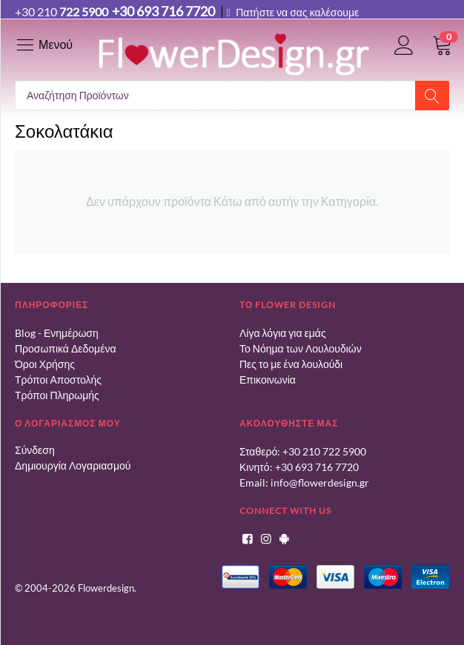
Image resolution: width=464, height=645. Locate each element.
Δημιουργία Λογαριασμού (72, 465)
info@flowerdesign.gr (320, 482)
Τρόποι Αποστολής (58, 379)
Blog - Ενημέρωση (57, 333)
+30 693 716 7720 (317, 467)
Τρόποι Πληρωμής (57, 395)
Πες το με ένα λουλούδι (290, 364)
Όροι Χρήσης (45, 364)
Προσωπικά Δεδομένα (65, 348)
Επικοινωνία (267, 379)
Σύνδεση (35, 450)
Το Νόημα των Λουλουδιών (300, 348)
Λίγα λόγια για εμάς (282, 333)
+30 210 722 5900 (324, 451)
